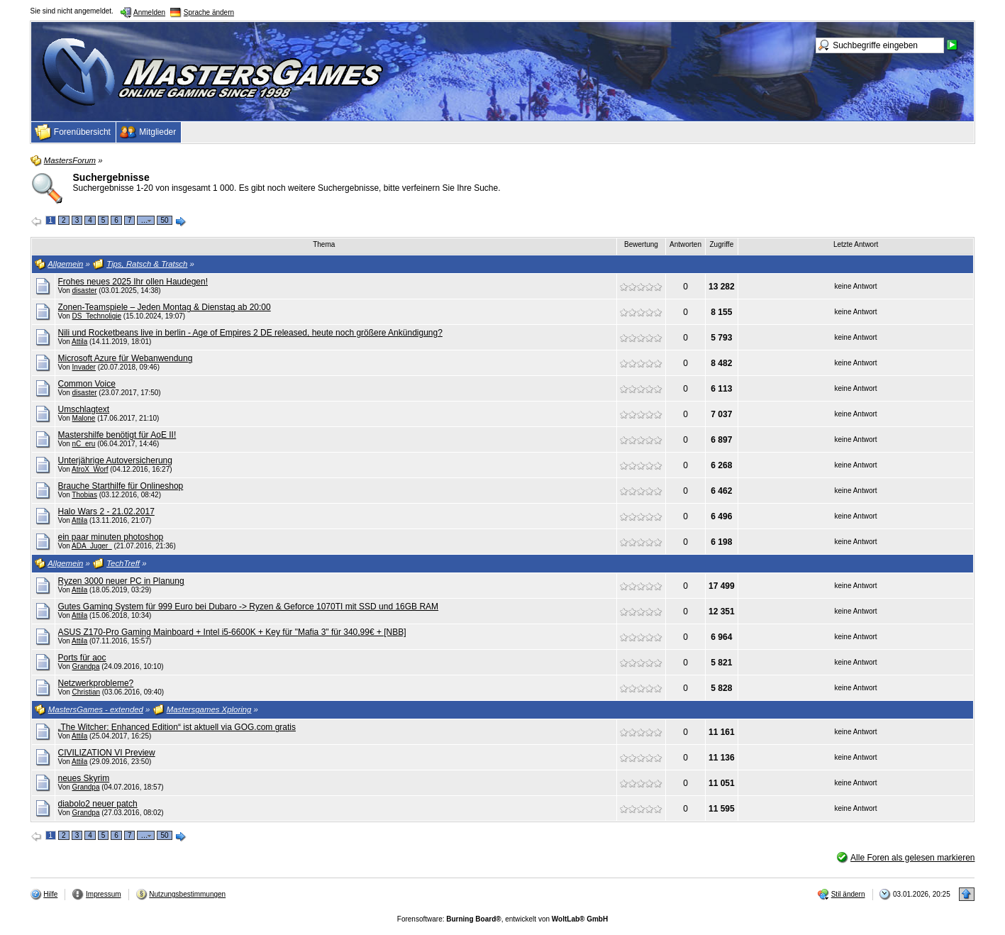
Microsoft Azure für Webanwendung (125, 358)
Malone (84, 418)
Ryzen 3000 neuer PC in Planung (121, 581)
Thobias (84, 495)
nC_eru (84, 444)
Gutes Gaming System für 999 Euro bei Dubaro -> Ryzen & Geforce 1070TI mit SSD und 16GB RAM (248, 607)
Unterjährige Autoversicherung (115, 460)
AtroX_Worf (90, 469)
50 (164, 220)
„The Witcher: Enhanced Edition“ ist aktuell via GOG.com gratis (177, 727)
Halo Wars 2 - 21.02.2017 (106, 511)
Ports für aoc (82, 658)
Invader (84, 367)
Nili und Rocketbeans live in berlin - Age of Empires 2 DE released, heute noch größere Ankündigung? (250, 333)
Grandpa (86, 666)
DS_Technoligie (97, 316)
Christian (86, 692)
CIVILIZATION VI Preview (106, 753)
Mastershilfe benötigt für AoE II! (117, 435)
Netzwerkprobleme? (96, 683)
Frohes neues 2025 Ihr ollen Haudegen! (133, 282)
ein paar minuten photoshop (111, 537)
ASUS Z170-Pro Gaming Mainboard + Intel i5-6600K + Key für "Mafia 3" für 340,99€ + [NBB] (232, 632)
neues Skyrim (84, 778)
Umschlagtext (84, 409)
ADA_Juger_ (92, 546)
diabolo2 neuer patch (98, 804)
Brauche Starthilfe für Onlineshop (121, 486)
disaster (84, 290)
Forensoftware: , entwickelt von (502, 919)
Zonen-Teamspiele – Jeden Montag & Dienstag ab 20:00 (164, 307)
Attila (79, 341)
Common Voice (87, 384)
